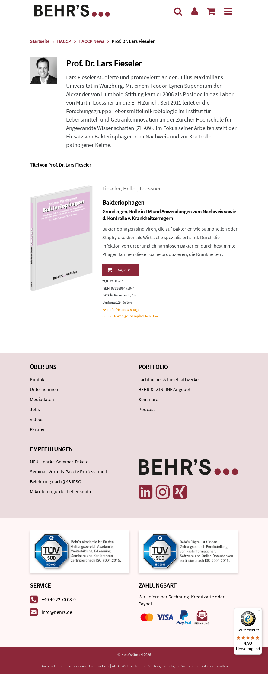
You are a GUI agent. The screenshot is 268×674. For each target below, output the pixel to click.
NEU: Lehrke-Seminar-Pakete (59, 462)
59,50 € (118, 270)
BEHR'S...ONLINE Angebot (164, 389)
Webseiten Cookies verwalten (204, 666)
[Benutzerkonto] (194, 11)
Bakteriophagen (123, 202)
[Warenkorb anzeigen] (211, 11)
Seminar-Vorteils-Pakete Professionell (68, 471)
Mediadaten (42, 399)
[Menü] (228, 11)
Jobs (35, 409)
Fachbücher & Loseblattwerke (169, 379)
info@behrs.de (57, 612)
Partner (37, 429)
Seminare (148, 399)
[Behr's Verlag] (72, 9)
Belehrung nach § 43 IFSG (55, 481)
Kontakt (38, 379)
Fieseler (111, 188)
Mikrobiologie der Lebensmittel (62, 491)
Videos (36, 419)
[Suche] (178, 11)
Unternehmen (44, 389)
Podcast (147, 409)
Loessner (150, 188)
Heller (130, 188)
